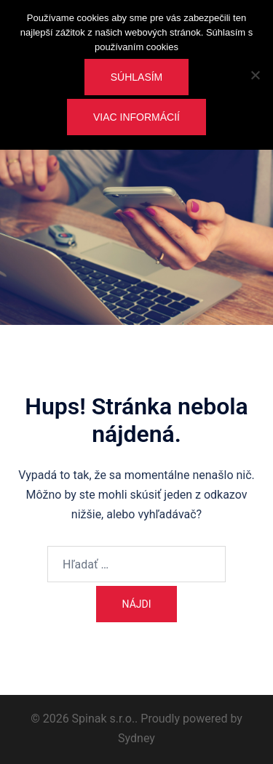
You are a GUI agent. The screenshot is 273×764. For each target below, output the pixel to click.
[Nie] (255, 75)
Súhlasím (137, 77)
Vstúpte (137, 274)
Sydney (136, 738)
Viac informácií (136, 117)
